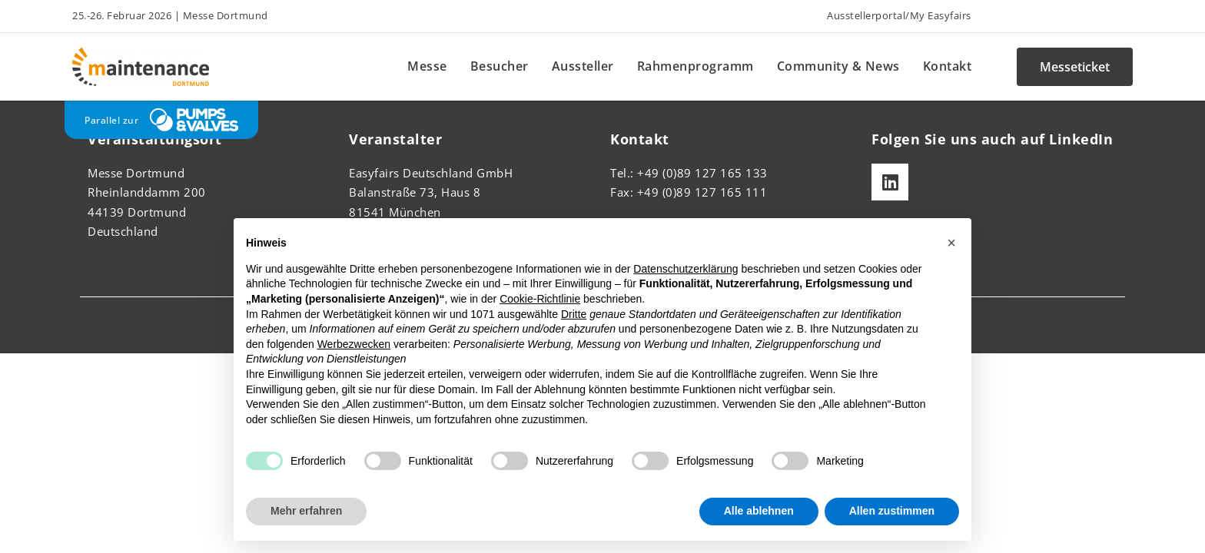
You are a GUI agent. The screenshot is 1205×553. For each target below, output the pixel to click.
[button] (951, 242)
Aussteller (583, 66)
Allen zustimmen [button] (891, 511)
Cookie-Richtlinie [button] (540, 299)
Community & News (838, 66)
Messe (427, 66)
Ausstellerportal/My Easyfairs (899, 15)
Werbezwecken (353, 344)
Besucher (499, 66)
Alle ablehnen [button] (759, 511)
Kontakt (947, 66)
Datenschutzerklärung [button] (685, 269)
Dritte (573, 314)
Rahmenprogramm (695, 66)
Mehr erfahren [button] (306, 511)
